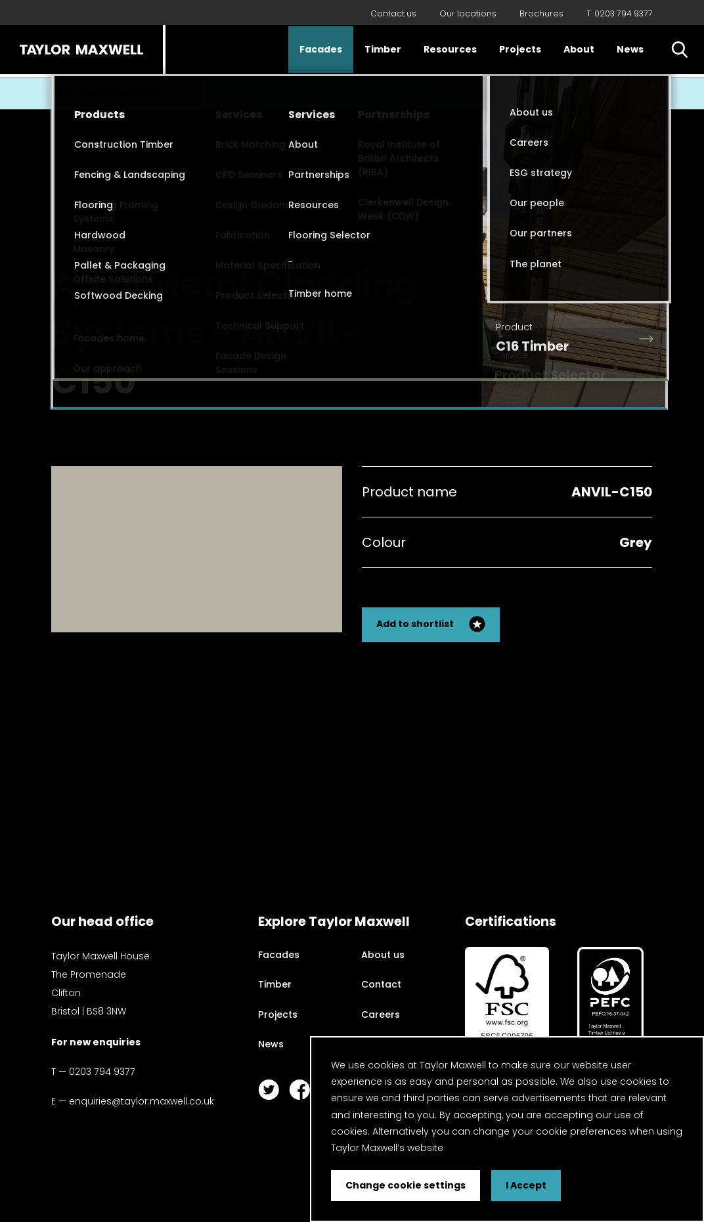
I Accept (526, 1185)
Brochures (541, 13)
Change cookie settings (405, 1185)
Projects (520, 49)
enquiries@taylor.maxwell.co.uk (141, 1101)
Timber (382, 49)
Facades (320, 49)
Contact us (393, 13)
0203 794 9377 (102, 1071)
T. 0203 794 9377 (619, 13)
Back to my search (591, 275)
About (578, 49)
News (630, 49)
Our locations (467, 13)
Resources (450, 49)
